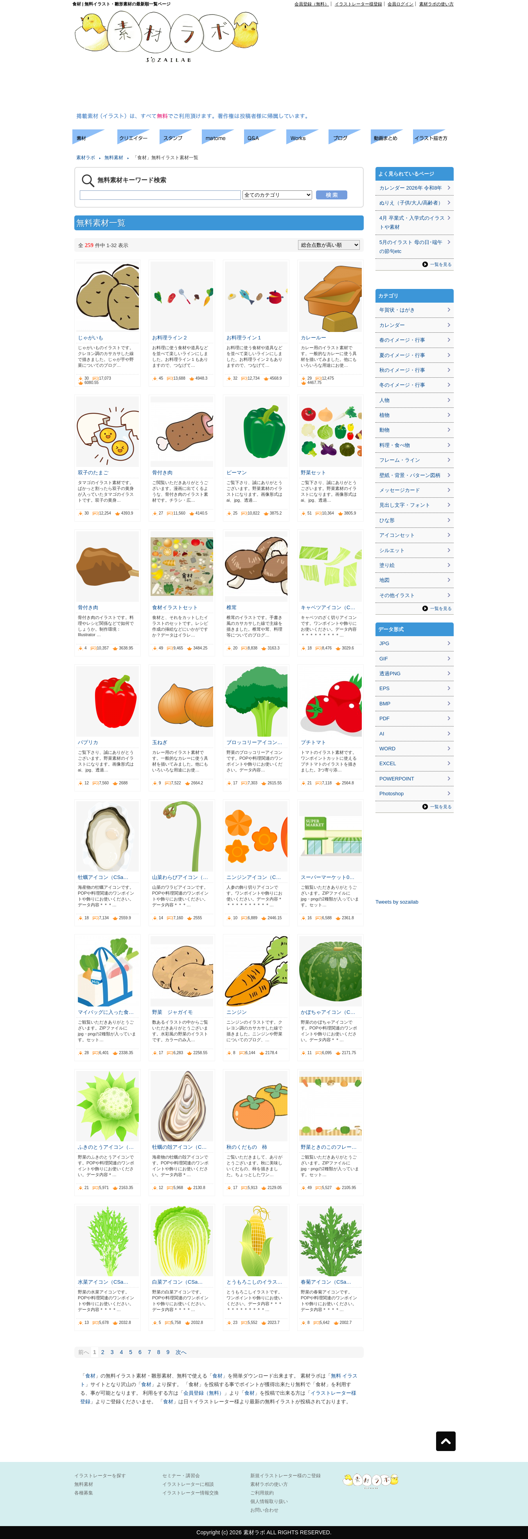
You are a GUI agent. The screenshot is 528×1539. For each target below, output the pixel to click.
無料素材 (113, 157)
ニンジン (236, 1012)
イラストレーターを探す (100, 1475)
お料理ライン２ (170, 338)
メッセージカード (399, 490)
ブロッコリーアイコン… (254, 742)
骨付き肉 (162, 472)
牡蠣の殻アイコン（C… (179, 1147)
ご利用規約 (262, 1493)
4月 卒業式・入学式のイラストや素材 (412, 222)
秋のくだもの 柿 (246, 1147)
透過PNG (389, 673)
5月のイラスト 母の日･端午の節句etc (410, 246)
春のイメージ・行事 (402, 340)
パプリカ (88, 742)
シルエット (392, 550)
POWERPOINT (396, 779)
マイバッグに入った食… (106, 1012)
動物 (384, 430)
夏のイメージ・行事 (402, 355)
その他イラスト (397, 595)
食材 (90, 1376)
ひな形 (387, 520)
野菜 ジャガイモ (172, 1012)
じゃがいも (90, 338)
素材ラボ (85, 157)
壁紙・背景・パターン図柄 (409, 475)
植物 (384, 415)
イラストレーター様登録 (358, 4)
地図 (384, 580)
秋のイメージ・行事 (402, 370)
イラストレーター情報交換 (190, 1493)
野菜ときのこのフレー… (329, 1147)
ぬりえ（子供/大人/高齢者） (411, 203)
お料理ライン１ (244, 338)
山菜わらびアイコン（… (180, 877)
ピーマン (236, 472)
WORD (387, 749)
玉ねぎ (159, 742)
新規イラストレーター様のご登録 (285, 1475)
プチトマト (313, 742)
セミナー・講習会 (181, 1475)
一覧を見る (441, 264)
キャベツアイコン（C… (328, 607)
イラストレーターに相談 (188, 1484)
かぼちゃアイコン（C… (328, 1012)
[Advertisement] (338, 61)
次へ (181, 1352)
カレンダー (392, 325)
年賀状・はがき (397, 310)
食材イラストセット (175, 607)
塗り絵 (387, 565)
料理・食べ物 (394, 445)
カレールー (313, 338)
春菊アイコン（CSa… (326, 1282)
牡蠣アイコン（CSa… (103, 877)
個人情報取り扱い (269, 1501)
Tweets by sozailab (396, 902)
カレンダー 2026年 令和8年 (410, 188)
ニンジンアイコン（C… (253, 877)
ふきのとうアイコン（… (106, 1147)
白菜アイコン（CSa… (177, 1282)
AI (381, 734)
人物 (384, 400)
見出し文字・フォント (404, 505)
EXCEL (387, 763)
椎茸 (231, 607)
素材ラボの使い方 (436, 4)
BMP (384, 704)
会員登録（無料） (312, 4)
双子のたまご (93, 472)
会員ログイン (400, 4)
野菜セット (313, 472)
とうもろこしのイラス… (254, 1282)
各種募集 (83, 1493)
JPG (384, 643)
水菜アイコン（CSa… (103, 1282)
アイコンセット (397, 535)
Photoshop (391, 793)
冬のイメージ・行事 (402, 385)
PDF (384, 718)
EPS (384, 688)
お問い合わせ (264, 1510)
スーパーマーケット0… (327, 877)
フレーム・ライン (399, 460)
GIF (383, 659)
